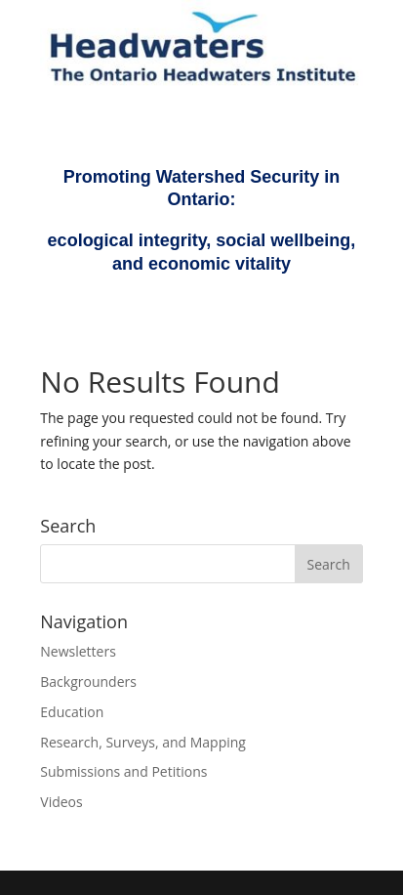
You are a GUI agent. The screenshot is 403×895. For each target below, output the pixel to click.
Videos (61, 801)
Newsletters (78, 651)
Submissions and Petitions (123, 771)
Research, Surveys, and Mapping (143, 742)
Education (71, 712)
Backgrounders (88, 681)
